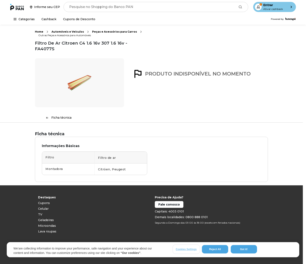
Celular (43, 209)
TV (40, 214)
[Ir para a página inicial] (17, 7)
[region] (153, 251)
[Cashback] (49, 19)
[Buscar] (240, 6)
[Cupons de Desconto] (79, 19)
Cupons (44, 203)
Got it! (244, 250)
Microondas (47, 226)
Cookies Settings (186, 250)
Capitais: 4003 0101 (169, 211)
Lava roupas (47, 231)
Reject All (215, 250)
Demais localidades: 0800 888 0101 (181, 217)
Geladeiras (46, 220)
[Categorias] (24, 19)
